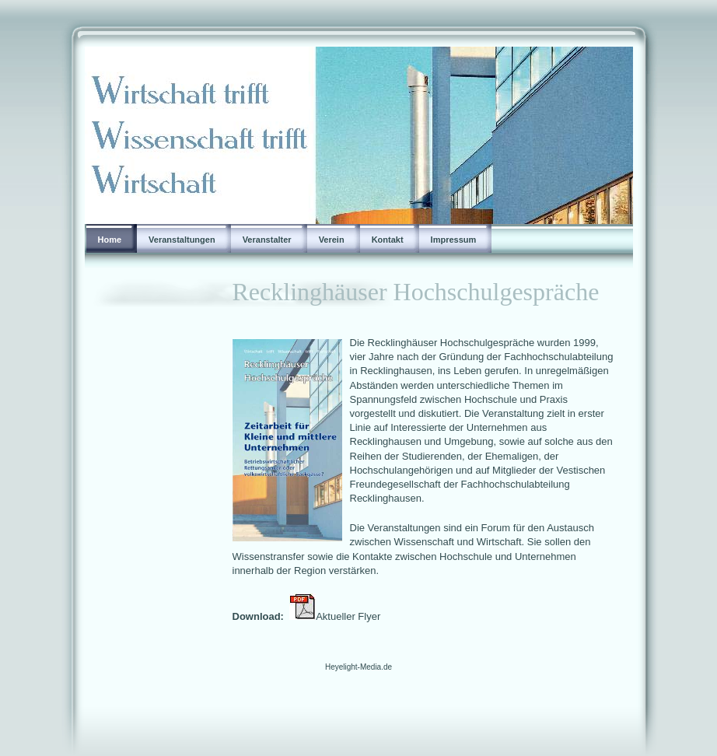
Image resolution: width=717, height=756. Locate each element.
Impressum (454, 239)
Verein (332, 239)
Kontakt (388, 239)
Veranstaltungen (182, 239)
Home (110, 239)
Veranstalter (267, 239)
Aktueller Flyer (352, 616)
